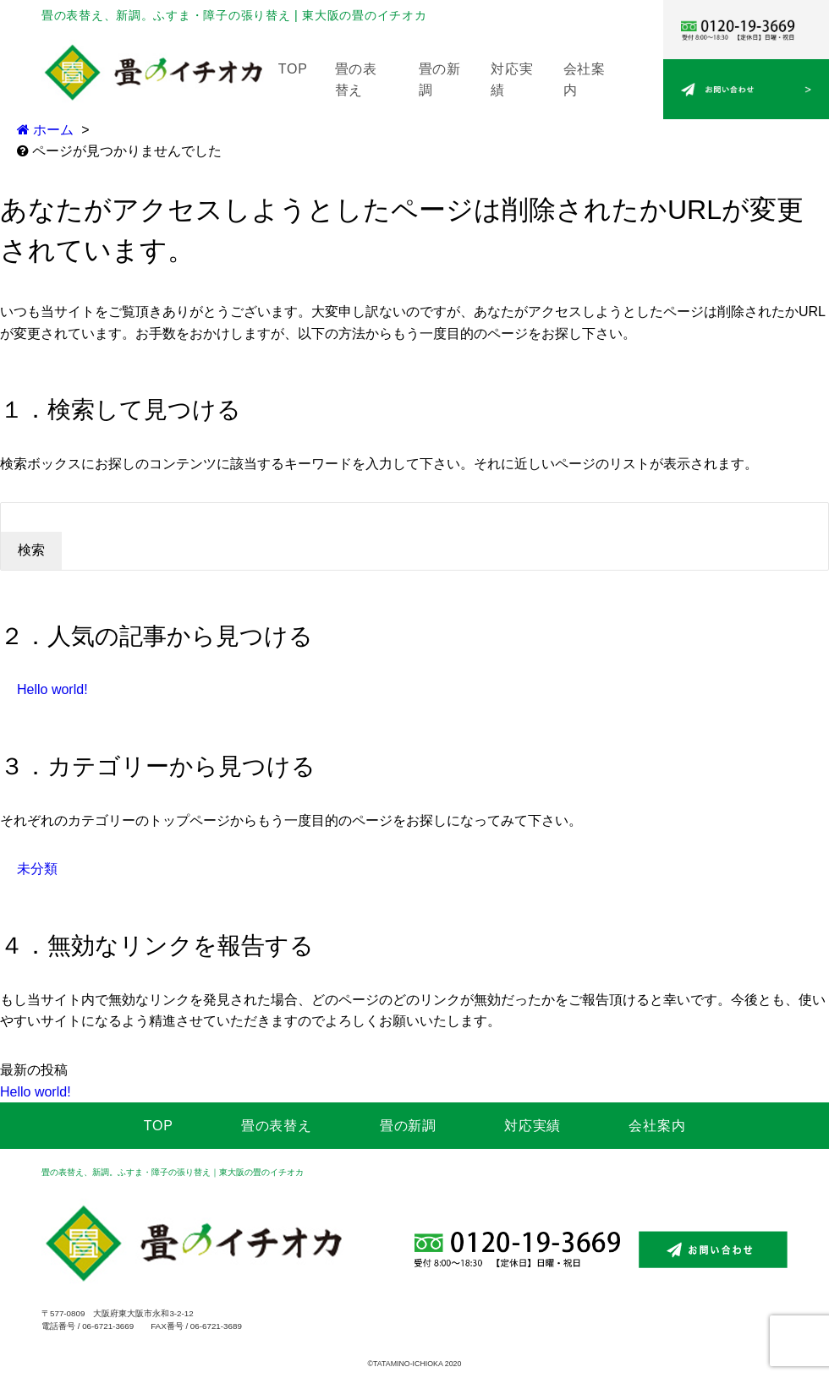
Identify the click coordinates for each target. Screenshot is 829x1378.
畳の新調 (408, 1125)
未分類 (37, 868)
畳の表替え (276, 1125)
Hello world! (52, 689)
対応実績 (532, 1125)
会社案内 (657, 1125)
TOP (293, 69)
